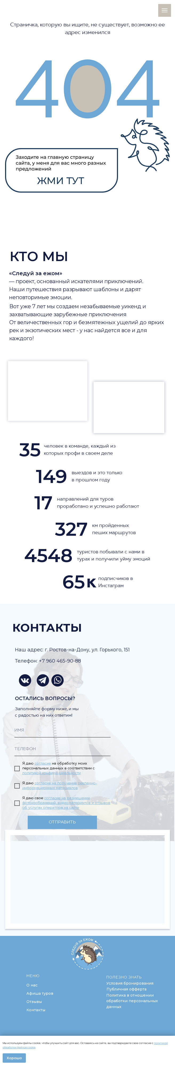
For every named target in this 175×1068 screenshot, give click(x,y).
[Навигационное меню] (165, 10)
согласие (43, 764)
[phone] (62, 749)
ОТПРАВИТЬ (62, 822)
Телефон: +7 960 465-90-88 (48, 661)
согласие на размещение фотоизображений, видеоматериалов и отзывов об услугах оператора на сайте (66, 803)
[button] (130, 983)
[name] (62, 730)
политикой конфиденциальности (51, 773)
